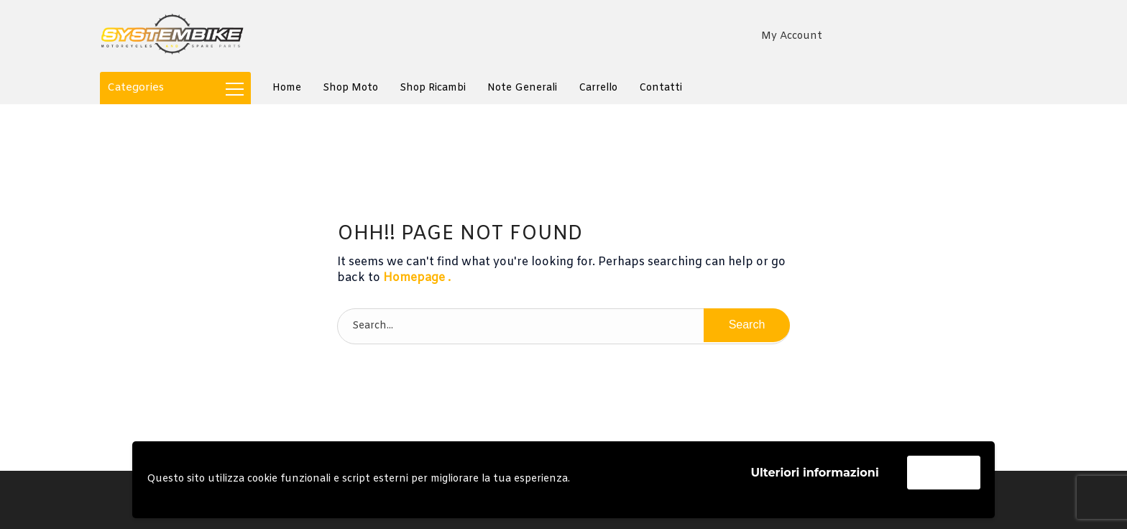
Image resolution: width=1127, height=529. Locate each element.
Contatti (660, 88)
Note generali (522, 88)
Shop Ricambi (433, 88)
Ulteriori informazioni (814, 472)
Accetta (944, 472)
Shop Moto (350, 88)
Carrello (598, 88)
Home (286, 88)
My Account (791, 36)
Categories (175, 87)
